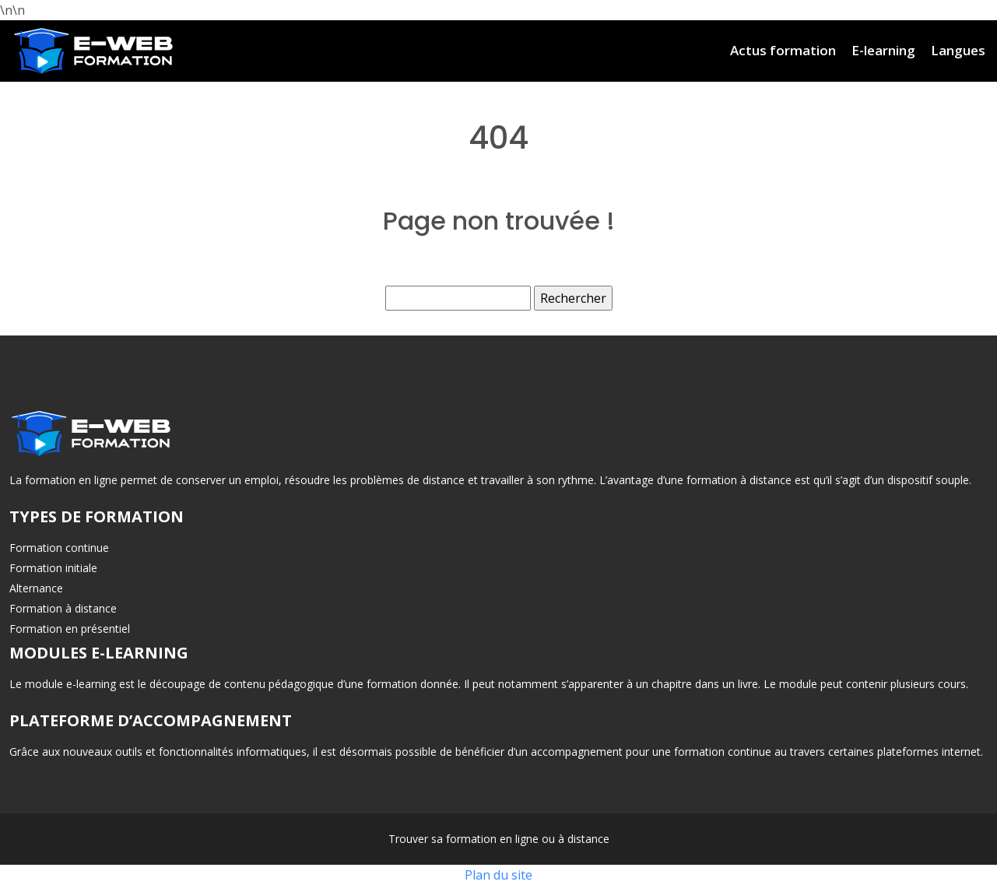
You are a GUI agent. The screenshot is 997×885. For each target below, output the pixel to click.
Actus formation (783, 50)
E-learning (883, 50)
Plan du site (498, 874)
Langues (958, 50)
